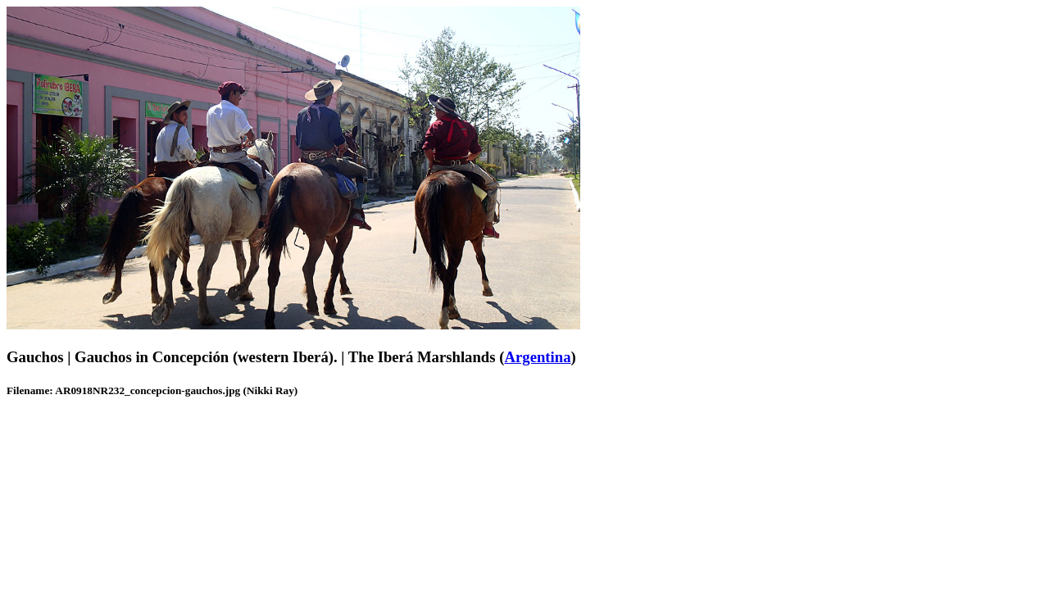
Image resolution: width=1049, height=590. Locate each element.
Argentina (537, 356)
